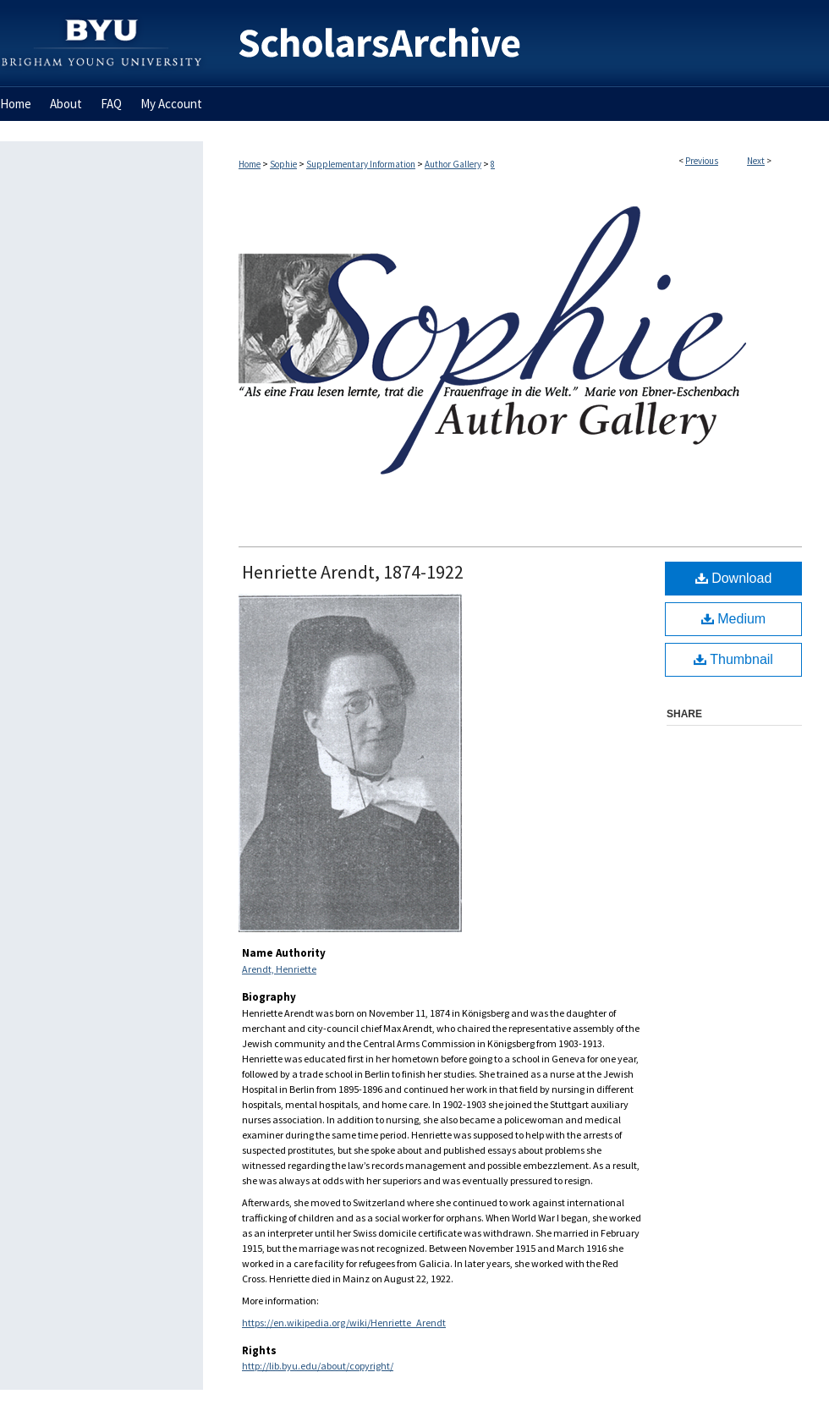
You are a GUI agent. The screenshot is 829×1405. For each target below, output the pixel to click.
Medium (733, 619)
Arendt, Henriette (279, 969)
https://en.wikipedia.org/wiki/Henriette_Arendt (344, 1322)
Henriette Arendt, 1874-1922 (353, 572)
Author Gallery (453, 164)
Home (250, 164)
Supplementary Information (360, 164)
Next (756, 161)
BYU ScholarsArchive (516, 43)
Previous (701, 161)
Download (733, 578)
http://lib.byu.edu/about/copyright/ (317, 1365)
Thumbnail (733, 659)
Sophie (283, 164)
